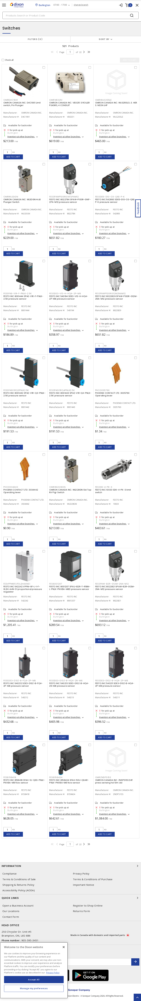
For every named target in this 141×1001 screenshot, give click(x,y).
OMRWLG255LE (103, 100)
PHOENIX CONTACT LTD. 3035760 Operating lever (112, 394)
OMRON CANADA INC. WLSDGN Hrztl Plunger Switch (22, 201)
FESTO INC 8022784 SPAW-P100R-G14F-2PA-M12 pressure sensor (70, 201)
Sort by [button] (104, 39)
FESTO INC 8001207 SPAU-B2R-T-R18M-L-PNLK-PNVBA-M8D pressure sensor (69, 588)
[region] (34, 970)
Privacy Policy (81, 873)
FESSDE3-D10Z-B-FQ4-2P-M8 (19, 680)
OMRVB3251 (55, 100)
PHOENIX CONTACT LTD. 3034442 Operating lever (20, 491)
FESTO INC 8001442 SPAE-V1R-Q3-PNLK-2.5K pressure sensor (24, 394)
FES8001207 (55, 584)
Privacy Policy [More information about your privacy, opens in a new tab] (52, 972)
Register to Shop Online (88, 905)
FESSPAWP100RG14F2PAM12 (64, 196)
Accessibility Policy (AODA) (18, 890)
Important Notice (83, 884)
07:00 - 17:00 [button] (60, 5)
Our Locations (10, 911)
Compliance (9, 873)
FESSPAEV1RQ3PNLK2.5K (16, 390)
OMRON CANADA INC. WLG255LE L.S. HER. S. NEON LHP (116, 104)
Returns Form (81, 911)
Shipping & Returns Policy (18, 884)
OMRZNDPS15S (103, 777)
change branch (81, 5)
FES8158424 (56, 777)
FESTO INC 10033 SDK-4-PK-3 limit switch (113, 491)
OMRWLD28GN (57, 487)
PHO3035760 (102, 390)
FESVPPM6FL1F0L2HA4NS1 (16, 584)
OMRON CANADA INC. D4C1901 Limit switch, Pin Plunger (22, 104)
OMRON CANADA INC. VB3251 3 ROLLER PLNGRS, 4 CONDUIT (69, 104)
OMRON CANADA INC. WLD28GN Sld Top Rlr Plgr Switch (70, 491)
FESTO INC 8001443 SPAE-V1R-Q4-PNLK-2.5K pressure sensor (70, 394)
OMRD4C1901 (10, 100)
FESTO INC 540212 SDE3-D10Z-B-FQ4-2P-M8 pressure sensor (23, 684)
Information (70, 866)
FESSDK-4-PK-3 (103, 487)
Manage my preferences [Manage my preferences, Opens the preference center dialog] (34, 988)
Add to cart (13, 156)
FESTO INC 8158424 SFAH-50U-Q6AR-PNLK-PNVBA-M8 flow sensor (69, 781)
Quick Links (70, 898)
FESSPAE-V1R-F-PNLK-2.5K (17, 293)
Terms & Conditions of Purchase (93, 879)
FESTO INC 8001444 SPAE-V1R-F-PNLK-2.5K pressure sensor (23, 297)
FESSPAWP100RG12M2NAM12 (110, 293)
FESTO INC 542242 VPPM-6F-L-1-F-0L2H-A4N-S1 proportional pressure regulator (22, 589)
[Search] (70, 15)
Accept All (34, 979)
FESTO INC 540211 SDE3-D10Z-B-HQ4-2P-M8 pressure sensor (114, 684)
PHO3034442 (10, 487)
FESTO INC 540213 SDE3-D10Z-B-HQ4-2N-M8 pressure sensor (69, 684)
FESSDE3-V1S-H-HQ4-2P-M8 (65, 293)
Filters (35, 39)
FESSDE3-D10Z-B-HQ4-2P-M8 (111, 680)
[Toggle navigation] (4, 5)
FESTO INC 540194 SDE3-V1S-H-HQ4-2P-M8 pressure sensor (68, 297)
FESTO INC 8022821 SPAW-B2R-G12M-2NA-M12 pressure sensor (115, 588)
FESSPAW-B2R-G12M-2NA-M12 (112, 584)
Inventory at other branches (21, 136)
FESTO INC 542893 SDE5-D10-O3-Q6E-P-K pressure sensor (115, 201)
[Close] (63, 947)
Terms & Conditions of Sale (19, 879)
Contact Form (10, 916)
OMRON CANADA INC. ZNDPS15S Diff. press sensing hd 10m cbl (114, 781)
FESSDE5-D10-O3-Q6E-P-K (110, 196)
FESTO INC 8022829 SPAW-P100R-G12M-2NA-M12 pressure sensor (116, 297)
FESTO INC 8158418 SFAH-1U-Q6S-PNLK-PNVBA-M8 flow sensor (24, 781)
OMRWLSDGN (10, 196)
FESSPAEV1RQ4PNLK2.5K (62, 390)
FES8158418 (9, 777)
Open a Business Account (17, 905)
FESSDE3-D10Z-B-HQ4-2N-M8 (66, 680)
